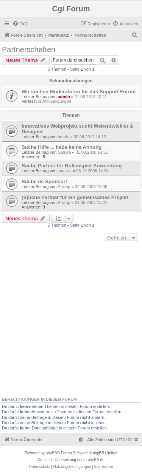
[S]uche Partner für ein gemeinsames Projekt (75, 197)
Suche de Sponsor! (44, 181)
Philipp (64, 186)
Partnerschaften (28, 49)
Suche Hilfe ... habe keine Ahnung (61, 147)
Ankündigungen (56, 101)
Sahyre (64, 152)
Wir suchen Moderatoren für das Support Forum (79, 91)
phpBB (51, 453)
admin (64, 96)
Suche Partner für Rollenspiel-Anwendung (72, 165)
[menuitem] (20, 23)
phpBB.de (96, 460)
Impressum (103, 467)
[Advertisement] (71, 318)
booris (63, 136)
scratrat (65, 170)
